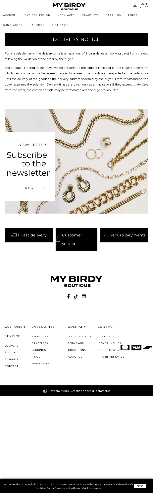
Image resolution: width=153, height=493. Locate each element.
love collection (36, 15)
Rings (132, 15)
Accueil (9, 15)
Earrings (113, 15)
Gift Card (60, 25)
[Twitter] (76, 393)
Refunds (11, 456)
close (140, 486)
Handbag (37, 25)
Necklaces (66, 15)
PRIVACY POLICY (79, 433)
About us (75, 453)
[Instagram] (84, 393)
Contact (11, 463)
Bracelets (90, 15)
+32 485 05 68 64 (109, 446)
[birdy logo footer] (76, 380)
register (35, 188)
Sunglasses (12, 25)
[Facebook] (68, 393)
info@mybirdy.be (111, 453)
